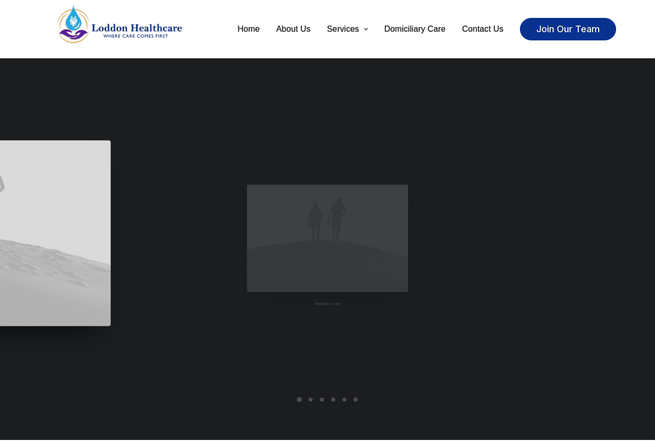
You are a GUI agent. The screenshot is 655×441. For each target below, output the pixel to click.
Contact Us (483, 29)
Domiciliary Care (415, 29)
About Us (293, 29)
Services (347, 29)
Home (248, 29)
